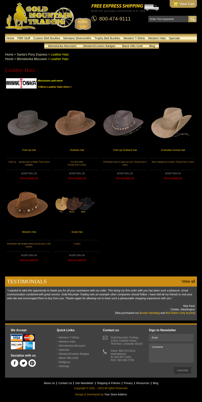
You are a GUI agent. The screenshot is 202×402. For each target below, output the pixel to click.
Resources (142, 383)
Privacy (128, 383)
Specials (174, 38)
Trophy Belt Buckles (107, 38)
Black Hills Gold (132, 46)
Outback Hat (77, 150)
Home (10, 38)
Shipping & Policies (108, 383)
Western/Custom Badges (99, 46)
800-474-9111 (115, 19)
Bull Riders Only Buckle (180, 312)
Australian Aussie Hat (173, 150)
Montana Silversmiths (77, 38)
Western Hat (29, 231)
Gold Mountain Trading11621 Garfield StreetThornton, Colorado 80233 (126, 340)
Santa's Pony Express (32, 54)
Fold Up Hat (29, 150)
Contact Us (65, 383)
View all (188, 281)
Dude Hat (77, 231)
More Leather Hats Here (55, 86)
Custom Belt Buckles (46, 38)
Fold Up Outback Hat (125, 150)
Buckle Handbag (150, 312)
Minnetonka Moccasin (62, 46)
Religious (64, 362)
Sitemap (64, 366)
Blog (152, 46)
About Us (49, 383)
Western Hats (157, 38)
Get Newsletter (84, 383)
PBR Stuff (23, 38)
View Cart (183, 4)
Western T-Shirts (134, 38)
